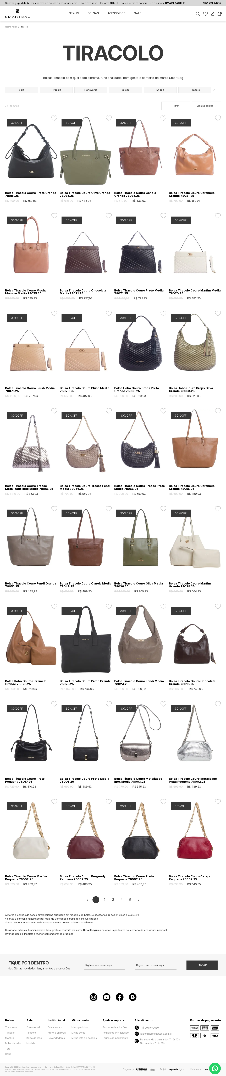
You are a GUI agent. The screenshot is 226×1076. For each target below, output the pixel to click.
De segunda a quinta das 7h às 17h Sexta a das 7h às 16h (157, 1041)
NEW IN (74, 13)
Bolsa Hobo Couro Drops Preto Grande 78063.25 (136, 390)
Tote (7, 1048)
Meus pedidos (79, 1027)
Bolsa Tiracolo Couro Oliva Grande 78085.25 (85, 194)
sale (21, 89)
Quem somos (55, 1027)
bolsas (126, 89)
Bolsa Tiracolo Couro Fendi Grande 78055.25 (30, 585)
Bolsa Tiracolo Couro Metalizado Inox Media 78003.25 (138, 780)
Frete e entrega (57, 1032)
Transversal (33, 1027)
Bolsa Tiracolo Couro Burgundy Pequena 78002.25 (83, 878)
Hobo (8, 1053)
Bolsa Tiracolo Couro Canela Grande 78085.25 (135, 194)
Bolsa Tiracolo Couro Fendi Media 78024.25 (139, 683)
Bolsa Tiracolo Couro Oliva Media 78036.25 (138, 585)
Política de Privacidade (116, 1032)
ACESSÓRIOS (116, 13)
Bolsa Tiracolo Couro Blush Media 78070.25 (84, 390)
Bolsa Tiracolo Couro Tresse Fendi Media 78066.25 (85, 487)
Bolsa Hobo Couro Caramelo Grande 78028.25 (26, 683)
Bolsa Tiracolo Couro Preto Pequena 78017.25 (25, 780)
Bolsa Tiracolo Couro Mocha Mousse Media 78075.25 (26, 292)
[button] (214, 90)
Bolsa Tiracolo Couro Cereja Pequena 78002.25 (189, 878)
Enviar (202, 965)
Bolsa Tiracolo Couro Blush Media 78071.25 (30, 390)
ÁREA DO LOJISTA (212, 3)
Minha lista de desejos (84, 1037)
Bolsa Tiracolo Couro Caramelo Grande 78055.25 (192, 487)
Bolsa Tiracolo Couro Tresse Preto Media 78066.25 (139, 487)
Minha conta (78, 1032)
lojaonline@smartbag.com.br (153, 1033)
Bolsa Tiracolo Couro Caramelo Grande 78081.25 (192, 194)
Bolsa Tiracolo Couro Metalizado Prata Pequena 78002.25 (193, 780)
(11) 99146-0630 (147, 1027)
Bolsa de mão (13, 1043)
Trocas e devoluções (115, 1027)
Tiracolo (10, 1032)
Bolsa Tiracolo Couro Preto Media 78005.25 (84, 780)
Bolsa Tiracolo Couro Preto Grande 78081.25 (30, 194)
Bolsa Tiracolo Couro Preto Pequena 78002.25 (134, 878)
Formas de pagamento (115, 1037)
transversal (91, 89)
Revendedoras (56, 1037)
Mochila (9, 1037)
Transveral (11, 1027)
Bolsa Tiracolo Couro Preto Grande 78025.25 (85, 683)
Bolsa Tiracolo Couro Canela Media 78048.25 (85, 585)
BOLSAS (93, 13)
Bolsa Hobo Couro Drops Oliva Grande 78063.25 (191, 390)
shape (160, 89)
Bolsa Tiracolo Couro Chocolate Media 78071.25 (83, 292)
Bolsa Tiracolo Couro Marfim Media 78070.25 (195, 292)
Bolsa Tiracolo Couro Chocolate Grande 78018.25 (192, 683)
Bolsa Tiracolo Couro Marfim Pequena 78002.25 (26, 878)
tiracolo (56, 89)
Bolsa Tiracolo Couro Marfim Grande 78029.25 (190, 585)
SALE (137, 13)
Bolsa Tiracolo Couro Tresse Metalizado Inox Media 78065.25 (29, 487)
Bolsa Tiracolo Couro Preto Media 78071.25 (139, 292)
